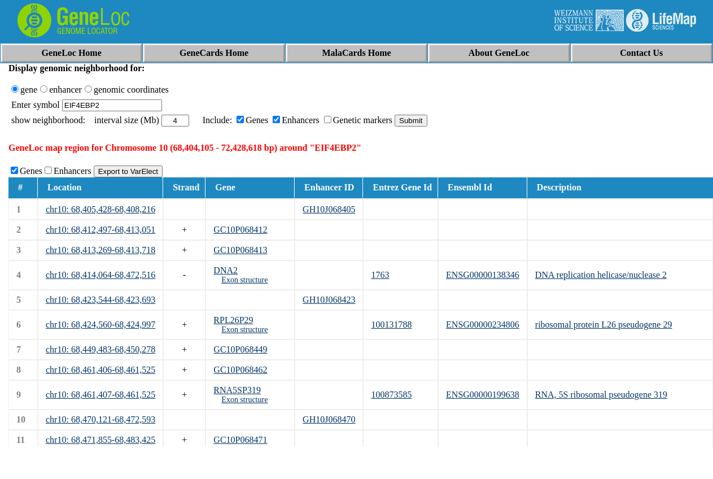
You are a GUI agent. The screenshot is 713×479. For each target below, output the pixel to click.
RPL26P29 (233, 320)
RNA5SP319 (237, 390)
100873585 (391, 394)
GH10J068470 (329, 419)
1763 (380, 275)
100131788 (391, 324)
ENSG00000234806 (482, 324)
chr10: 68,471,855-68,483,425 (100, 440)
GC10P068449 (240, 349)
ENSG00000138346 (482, 275)
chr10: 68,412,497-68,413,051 (100, 229)
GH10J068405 (329, 209)
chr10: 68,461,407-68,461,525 (100, 394)
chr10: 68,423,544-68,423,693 (100, 299)
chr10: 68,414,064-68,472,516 (100, 275)
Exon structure (244, 280)
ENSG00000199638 (482, 394)
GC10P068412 (240, 229)
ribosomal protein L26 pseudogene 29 (603, 324)
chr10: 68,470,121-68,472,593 (100, 419)
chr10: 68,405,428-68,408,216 (100, 209)
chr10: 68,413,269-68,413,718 (100, 250)
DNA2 (225, 270)
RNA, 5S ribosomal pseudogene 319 (601, 394)
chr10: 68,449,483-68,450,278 (100, 349)
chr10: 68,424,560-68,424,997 (100, 324)
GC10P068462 (240, 370)
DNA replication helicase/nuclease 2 (601, 275)
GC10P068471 (240, 440)
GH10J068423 (329, 299)
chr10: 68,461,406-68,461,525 (100, 370)
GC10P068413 (240, 250)
